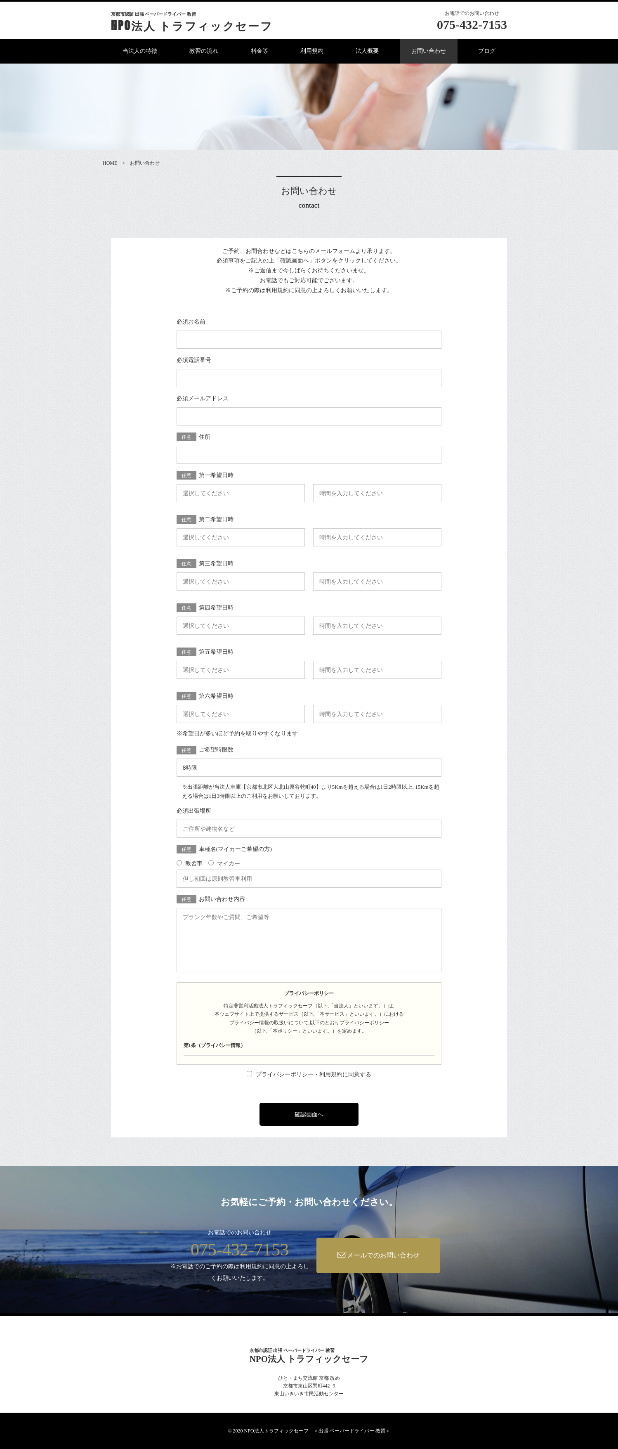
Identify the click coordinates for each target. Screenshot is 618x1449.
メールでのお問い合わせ (378, 1255)
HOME (110, 163)
